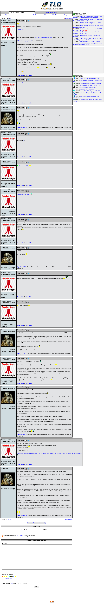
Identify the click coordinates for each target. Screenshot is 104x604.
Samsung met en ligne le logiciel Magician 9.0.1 (91, 41)
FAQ (65, 15)
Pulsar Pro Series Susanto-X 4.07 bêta (89, 78)
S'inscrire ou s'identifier (51, 15)
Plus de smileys (8, 578)
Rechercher (36, 15)
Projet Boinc (20, 75)
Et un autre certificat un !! (24, 194)
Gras (20, 580)
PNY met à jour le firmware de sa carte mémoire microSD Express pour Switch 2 (88, 39)
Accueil (46, 12)
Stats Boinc (29, 75)
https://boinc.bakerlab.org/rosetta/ (43, 37)
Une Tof (19, 72)
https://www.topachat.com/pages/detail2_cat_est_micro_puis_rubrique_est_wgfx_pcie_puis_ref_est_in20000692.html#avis (49, 453)
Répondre (8, 15)
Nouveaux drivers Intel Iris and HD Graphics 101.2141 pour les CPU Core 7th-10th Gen (87, 23)
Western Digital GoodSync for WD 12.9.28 (90, 91)
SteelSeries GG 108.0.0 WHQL (87, 87)
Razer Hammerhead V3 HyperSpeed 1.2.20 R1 (91, 83)
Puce (17, 580)
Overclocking (53, 12)
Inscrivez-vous (7, 537)
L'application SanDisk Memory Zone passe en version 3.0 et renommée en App (87, 43)
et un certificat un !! (22, 83)
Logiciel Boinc (21, 29)
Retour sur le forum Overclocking (36, 523)
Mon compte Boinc (24, 166)
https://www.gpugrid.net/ (25, 41)
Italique (25, 580)
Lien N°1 (6, 580)
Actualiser (22, 15)
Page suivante (69, 18)
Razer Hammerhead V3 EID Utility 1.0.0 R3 (91, 85)
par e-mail (19, 535)
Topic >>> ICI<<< (22, 127)
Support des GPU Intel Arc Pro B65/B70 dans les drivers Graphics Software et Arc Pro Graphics (87, 16)
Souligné (30, 580)
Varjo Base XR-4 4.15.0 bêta (87, 89)
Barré (35, 580)
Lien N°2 (12, 580)
